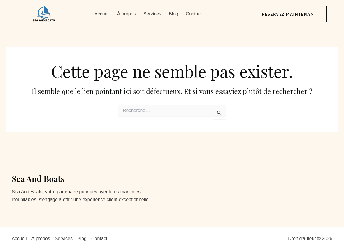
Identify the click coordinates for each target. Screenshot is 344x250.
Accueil (102, 14)
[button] (289, 14)
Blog (173, 14)
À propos (126, 14)
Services (152, 14)
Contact (194, 14)
